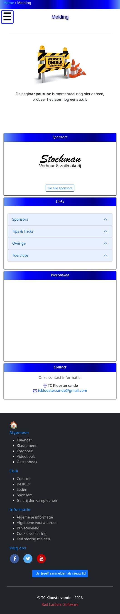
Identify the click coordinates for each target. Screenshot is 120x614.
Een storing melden (33, 538)
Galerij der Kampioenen (37, 500)
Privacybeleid (28, 528)
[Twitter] (28, 558)
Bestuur (23, 484)
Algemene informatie (35, 517)
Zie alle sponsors (60, 188)
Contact (23, 478)
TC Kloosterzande (60, 385)
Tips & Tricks (22, 231)
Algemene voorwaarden (37, 522)
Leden (22, 489)
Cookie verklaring (32, 533)
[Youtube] (41, 558)
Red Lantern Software (60, 604)
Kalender (24, 440)
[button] (7, 16)
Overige (19, 243)
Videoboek (26, 456)
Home (9, 2)
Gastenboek (27, 461)
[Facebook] (15, 558)
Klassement (27, 445)
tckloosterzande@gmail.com (60, 390)
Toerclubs (20, 255)
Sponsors (20, 219)
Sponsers (24, 494)
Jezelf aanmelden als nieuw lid (60, 573)
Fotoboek (25, 450)
